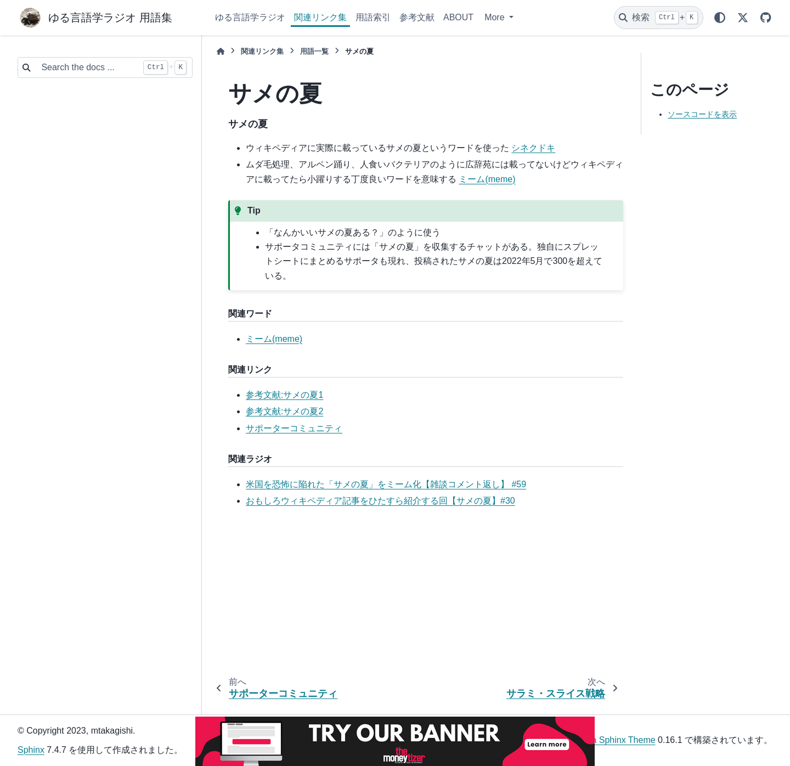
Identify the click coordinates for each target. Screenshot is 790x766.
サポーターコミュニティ (294, 428)
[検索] (658, 17)
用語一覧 (314, 51)
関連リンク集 (320, 17)
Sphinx (31, 749)
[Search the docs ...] (86, 67)
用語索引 (373, 17)
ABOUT (458, 17)
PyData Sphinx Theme (612, 740)
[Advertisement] (417, 594)
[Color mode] (719, 17)
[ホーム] (220, 51)
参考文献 (417, 17)
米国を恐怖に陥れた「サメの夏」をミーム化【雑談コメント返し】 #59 (386, 484)
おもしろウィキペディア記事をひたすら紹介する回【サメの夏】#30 (380, 500)
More (495, 17)
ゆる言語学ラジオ (250, 17)
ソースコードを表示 (702, 114)
